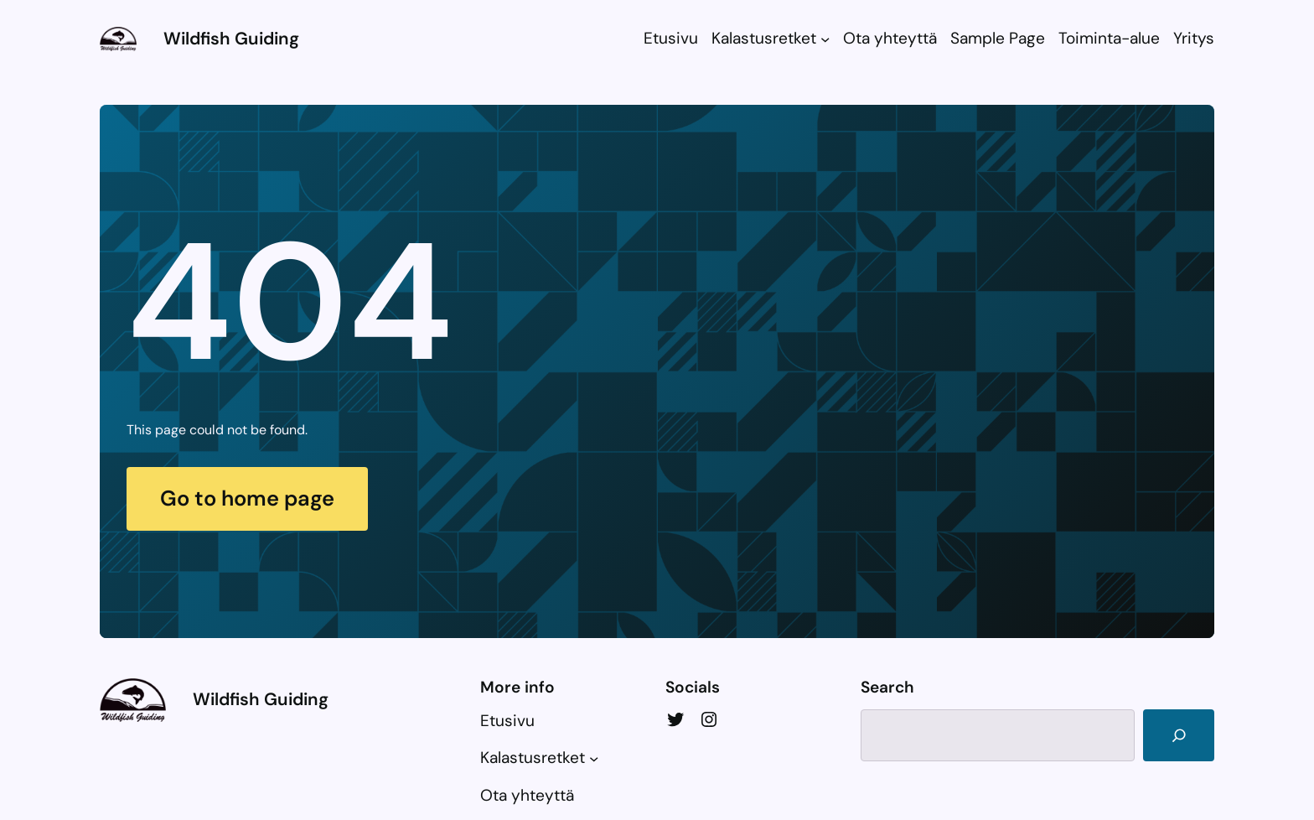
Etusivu (671, 38)
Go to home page (247, 498)
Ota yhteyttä (890, 38)
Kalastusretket (763, 38)
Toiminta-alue (1109, 38)
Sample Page (997, 38)
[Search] (1178, 735)
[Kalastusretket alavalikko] (825, 39)
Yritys (1193, 38)
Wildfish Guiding (231, 38)
